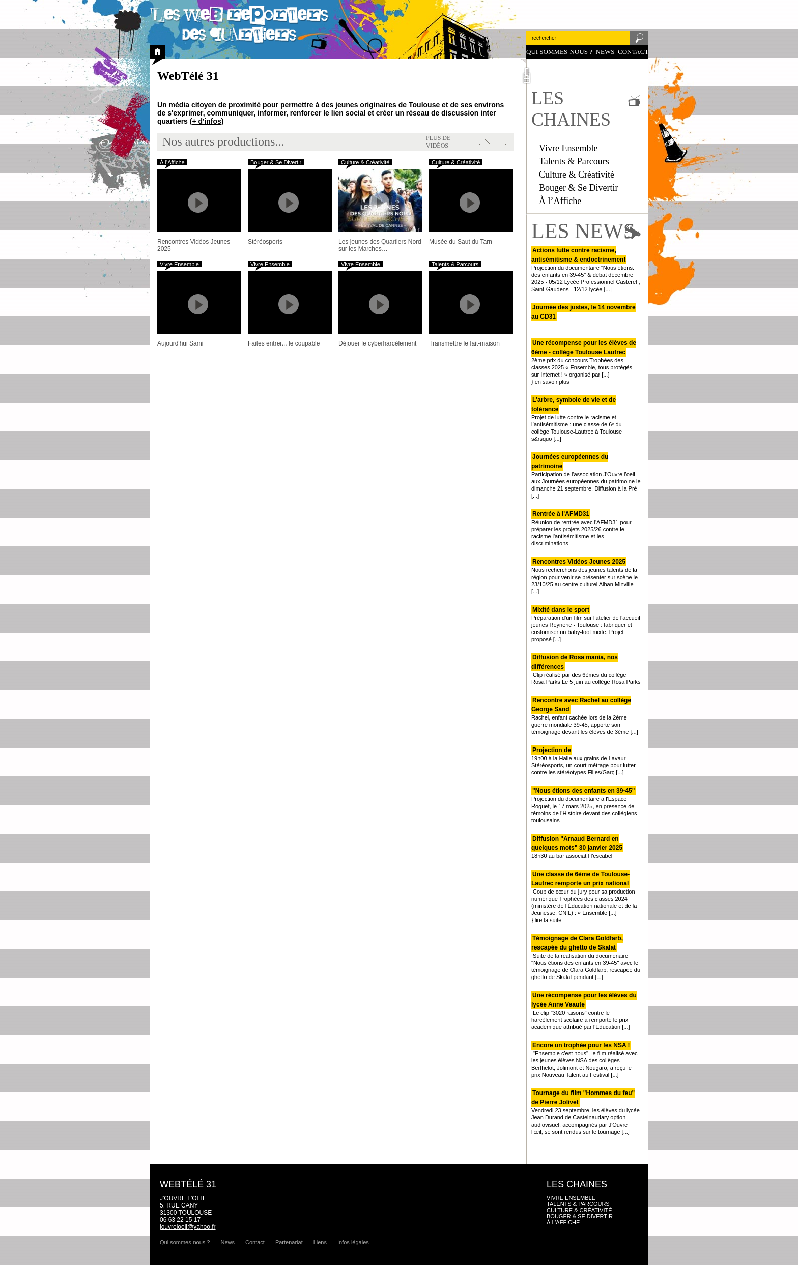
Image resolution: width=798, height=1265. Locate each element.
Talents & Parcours (574, 161)
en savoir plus (552, 382)
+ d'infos (206, 121)
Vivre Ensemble (568, 148)
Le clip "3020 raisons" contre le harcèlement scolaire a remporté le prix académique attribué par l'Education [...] (584, 1011)
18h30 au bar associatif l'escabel (577, 847)
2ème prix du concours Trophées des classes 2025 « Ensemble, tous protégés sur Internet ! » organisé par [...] (583, 359)
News (605, 51)
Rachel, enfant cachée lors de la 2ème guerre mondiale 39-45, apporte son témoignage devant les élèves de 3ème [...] (584, 716)
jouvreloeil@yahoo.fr (188, 1226)
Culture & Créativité (576, 174)
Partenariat (289, 1242)
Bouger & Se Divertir (578, 188)
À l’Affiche (560, 201)
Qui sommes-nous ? (559, 51)
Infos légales (353, 1242)
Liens (320, 1242)
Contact (633, 51)
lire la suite (548, 920)
